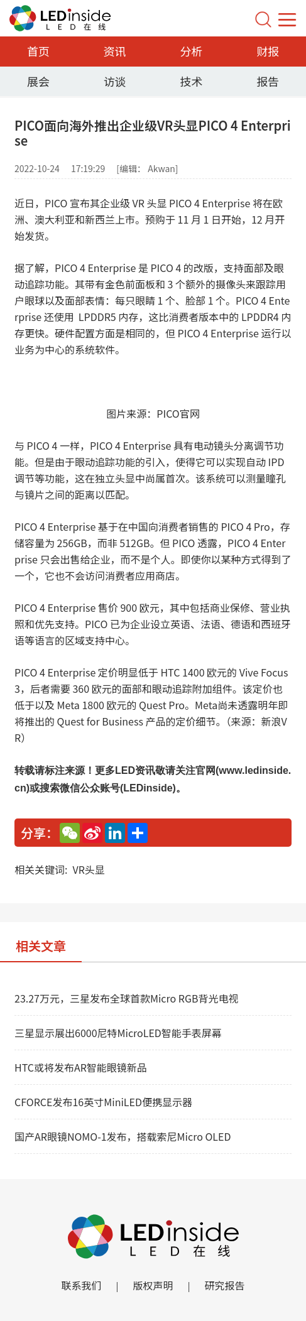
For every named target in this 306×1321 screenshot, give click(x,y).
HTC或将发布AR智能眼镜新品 (80, 1067)
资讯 (115, 51)
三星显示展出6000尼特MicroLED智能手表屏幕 (118, 1032)
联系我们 (81, 1285)
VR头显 (88, 869)
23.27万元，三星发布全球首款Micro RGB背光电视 (126, 998)
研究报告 (225, 1285)
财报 (267, 51)
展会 (38, 81)
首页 (38, 51)
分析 (191, 51)
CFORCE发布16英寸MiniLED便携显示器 (103, 1101)
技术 (191, 81)
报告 (267, 81)
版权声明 (153, 1285)
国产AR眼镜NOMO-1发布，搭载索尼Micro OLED (122, 1136)
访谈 (115, 81)
